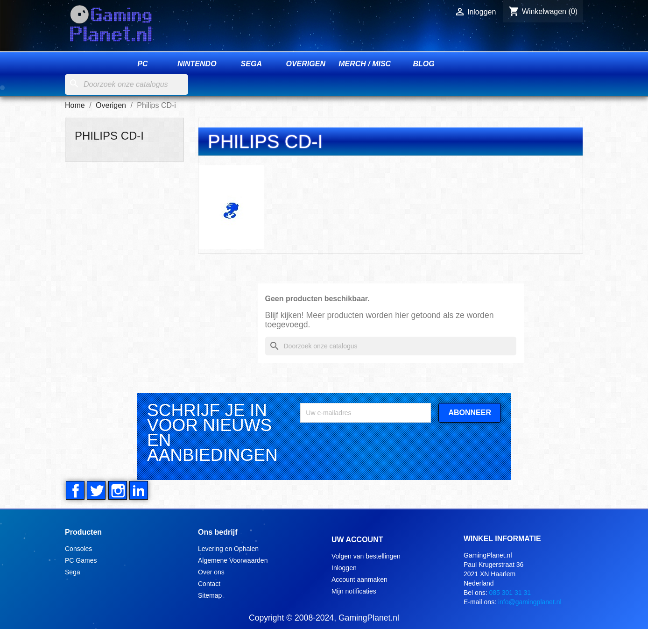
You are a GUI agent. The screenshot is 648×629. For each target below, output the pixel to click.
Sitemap (210, 594)
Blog (424, 64)
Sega (251, 64)
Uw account (357, 539)
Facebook (75, 490)
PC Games (81, 559)
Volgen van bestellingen (366, 555)
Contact (209, 583)
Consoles (78, 547)
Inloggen (344, 567)
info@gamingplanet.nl (530, 601)
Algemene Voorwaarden (233, 559)
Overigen (305, 64)
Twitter (96, 490)
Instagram (116, 490)
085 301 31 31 (510, 591)
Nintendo (197, 64)
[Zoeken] (126, 85)
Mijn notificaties (353, 590)
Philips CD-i (109, 135)
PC (142, 64)
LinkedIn (137, 490)
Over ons (211, 571)
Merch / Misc (364, 64)
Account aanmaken (359, 578)
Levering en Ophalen (228, 547)
